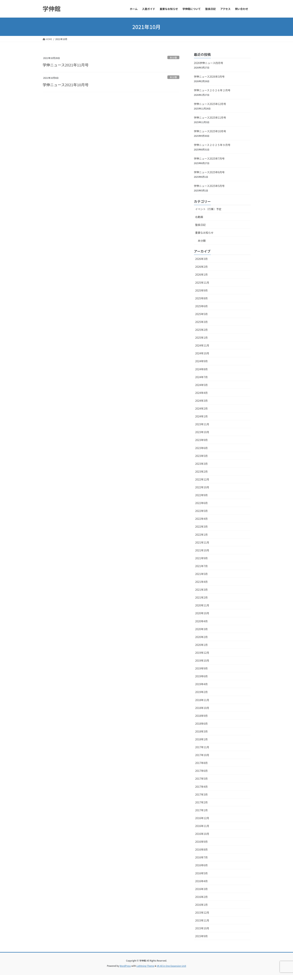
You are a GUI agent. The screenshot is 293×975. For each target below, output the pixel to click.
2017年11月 (202, 747)
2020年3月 (201, 629)
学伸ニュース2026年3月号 (209, 76)
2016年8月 (201, 849)
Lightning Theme (145, 965)
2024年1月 (201, 416)
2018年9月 (201, 716)
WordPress (125, 965)
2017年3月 (201, 794)
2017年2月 (201, 802)
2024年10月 (202, 353)
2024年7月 (201, 377)
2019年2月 (201, 692)
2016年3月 (201, 889)
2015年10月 (202, 928)
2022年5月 (201, 511)
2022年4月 (201, 519)
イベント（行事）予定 (208, 209)
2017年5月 (201, 778)
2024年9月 (201, 361)
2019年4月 (201, 684)
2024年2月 (201, 408)
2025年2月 (201, 330)
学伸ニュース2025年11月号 (210, 117)
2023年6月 (201, 448)
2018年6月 (201, 723)
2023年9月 (201, 440)
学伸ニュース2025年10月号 (210, 131)
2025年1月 (201, 337)
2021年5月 (201, 574)
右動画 (199, 217)
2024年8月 (201, 369)
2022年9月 (201, 495)
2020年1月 (201, 645)
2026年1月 (201, 274)
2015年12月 (202, 912)
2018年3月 (201, 731)
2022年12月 (202, 479)
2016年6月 (201, 865)
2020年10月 (202, 613)
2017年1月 (201, 810)
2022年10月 (202, 487)
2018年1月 (201, 739)
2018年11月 (202, 700)
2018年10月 (202, 708)
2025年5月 (201, 314)
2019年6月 (201, 676)
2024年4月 (201, 393)
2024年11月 (202, 345)
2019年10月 (202, 660)
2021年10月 (202, 550)
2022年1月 (201, 534)
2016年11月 (202, 826)
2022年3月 (201, 526)
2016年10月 (202, 834)
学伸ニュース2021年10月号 (66, 84)
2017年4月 (201, 786)
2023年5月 (201, 456)
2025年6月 (201, 306)
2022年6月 (201, 503)
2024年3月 (201, 400)
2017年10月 (202, 755)
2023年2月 (201, 471)
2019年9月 (201, 668)
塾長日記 (200, 225)
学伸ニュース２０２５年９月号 (212, 145)
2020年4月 (201, 621)
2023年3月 (201, 464)
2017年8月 (201, 763)
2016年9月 (201, 841)
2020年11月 (202, 605)
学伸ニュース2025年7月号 (209, 158)
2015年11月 (202, 920)
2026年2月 (201, 266)
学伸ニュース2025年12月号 (210, 104)
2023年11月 (202, 424)
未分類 (173, 57)
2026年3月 (201, 259)
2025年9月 (201, 290)
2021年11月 (202, 542)
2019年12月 (202, 652)
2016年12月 (202, 818)
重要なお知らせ (204, 232)
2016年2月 (201, 897)
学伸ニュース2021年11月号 (66, 65)
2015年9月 (201, 936)
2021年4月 (201, 582)
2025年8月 (201, 298)
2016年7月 (201, 857)
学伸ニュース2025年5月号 (209, 186)
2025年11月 (202, 282)
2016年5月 (201, 873)
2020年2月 (201, 637)
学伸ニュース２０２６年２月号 (212, 90)
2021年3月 (201, 589)
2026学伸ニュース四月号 (208, 63)
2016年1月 (201, 905)
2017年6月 (201, 771)
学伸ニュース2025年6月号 (209, 172)
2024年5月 (201, 385)
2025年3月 (201, 322)
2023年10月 (202, 432)
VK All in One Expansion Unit (171, 965)
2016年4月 (201, 881)
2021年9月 (201, 558)
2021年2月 (201, 597)
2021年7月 (201, 566)
